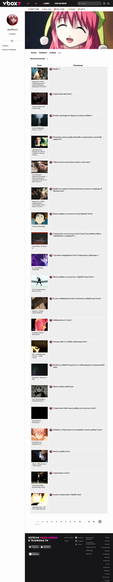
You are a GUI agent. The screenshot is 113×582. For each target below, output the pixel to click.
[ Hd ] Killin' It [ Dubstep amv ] (36, 443)
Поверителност (91, 547)
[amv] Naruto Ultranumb (36, 421)
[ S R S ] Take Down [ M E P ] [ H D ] (38, 290)
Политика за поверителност (91, 543)
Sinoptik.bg (106, 554)
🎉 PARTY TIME (33, 9)
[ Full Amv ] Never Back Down (37, 333)
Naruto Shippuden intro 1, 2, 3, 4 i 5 (38, 129)
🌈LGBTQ (81, 9)
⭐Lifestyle (71, 9)
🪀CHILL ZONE (59, 9)
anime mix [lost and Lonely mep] (38, 107)
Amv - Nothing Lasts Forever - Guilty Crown (38, 355)
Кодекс (67, 541)
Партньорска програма (90, 538)
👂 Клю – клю (46, 9)
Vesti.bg (107, 541)
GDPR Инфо (89, 550)
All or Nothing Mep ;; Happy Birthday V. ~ (38, 400)
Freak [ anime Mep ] (38, 226)
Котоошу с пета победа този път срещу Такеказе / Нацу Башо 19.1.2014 (39, 84)
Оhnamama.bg (105, 547)
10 (80, 521)
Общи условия (69, 537)
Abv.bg (107, 537)
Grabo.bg (106, 557)
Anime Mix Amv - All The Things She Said (38, 508)
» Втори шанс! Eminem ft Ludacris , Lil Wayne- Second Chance (38, 152)
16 (93, 521)
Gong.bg (106, 544)
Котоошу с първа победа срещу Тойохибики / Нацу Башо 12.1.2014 (38, 203)
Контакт (106, 570)
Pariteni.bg (106, 560)
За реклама (106, 567)
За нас (107, 564)
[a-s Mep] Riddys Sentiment (37, 268)
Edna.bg (107, 550)
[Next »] (100, 521)
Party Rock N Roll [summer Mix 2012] (38, 486)
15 (89, 521)
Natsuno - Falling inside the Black (37, 312)
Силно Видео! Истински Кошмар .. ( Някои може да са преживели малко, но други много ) (39, 178)
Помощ (107, 574)
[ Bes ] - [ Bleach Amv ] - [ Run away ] (39, 464)
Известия (89, 554)
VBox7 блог (106, 577)
